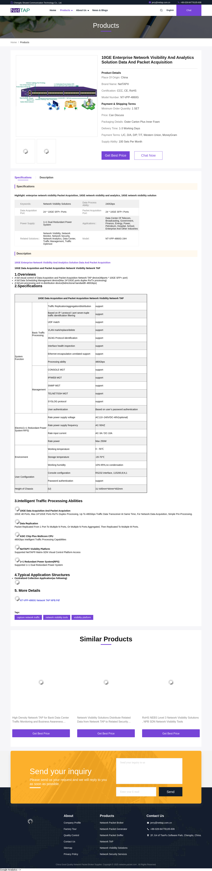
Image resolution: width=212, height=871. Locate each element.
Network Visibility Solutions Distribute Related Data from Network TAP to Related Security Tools (104, 720)
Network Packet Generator (113, 829)
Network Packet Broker (112, 822)
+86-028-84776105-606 (189, 2)
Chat (188, 10)
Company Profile (72, 822)
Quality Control (71, 835)
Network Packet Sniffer (111, 835)
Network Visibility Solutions (114, 848)
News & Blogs (100, 10)
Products (66, 10)
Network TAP (106, 841)
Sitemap (68, 848)
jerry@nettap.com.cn (160, 2)
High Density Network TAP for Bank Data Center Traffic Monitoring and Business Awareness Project (40, 720)
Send (170, 791)
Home (53, 10)
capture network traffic (28, 617)
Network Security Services (113, 854)
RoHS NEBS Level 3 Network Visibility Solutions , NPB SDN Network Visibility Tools (170, 719)
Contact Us (69, 841)
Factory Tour (70, 829)
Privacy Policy (71, 854)
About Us (82, 10)
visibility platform (82, 617)
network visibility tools (57, 617)
